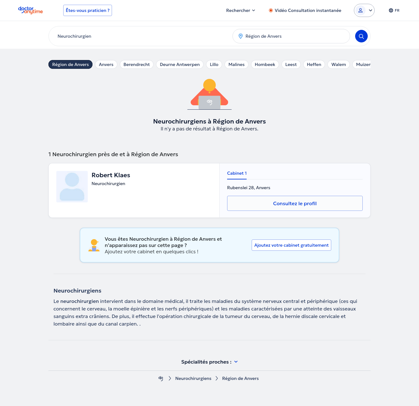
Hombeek (265, 64)
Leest (291, 64)
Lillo (214, 64)
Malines (236, 64)
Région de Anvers (70, 64)
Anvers (106, 64)
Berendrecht (137, 64)
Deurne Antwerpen (180, 64)
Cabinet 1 (237, 173)
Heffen (314, 64)
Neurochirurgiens (193, 378)
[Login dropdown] (364, 10)
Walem (338, 64)
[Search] (361, 36)
